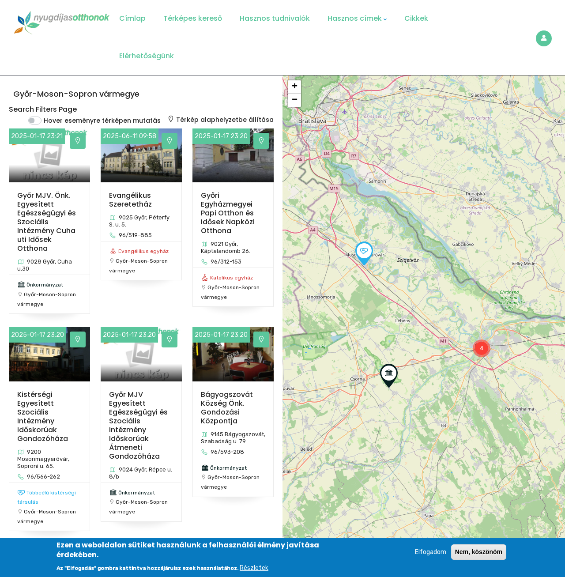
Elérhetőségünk (146, 56)
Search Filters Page (43, 109)
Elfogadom (430, 552)
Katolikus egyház (231, 278)
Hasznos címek (357, 18)
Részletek (254, 568)
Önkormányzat (44, 285)
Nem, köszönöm (478, 551)
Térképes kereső (192, 18)
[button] (481, 348)
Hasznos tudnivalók (275, 18)
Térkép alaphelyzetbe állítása (220, 119)
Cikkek (416, 18)
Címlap (132, 18)
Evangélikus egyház (143, 251)
